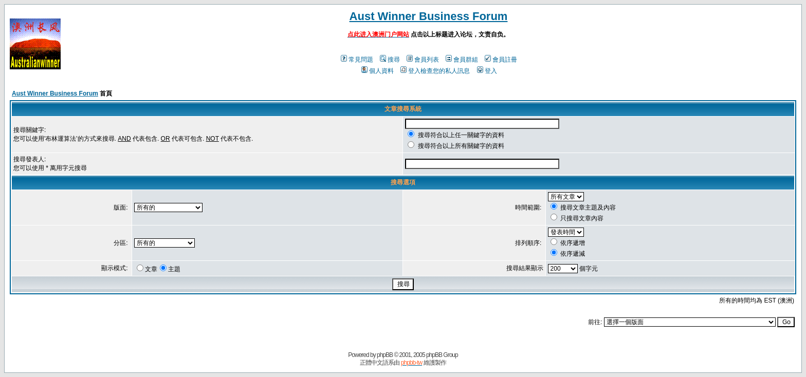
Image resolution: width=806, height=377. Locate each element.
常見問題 (357, 59)
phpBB (385, 355)
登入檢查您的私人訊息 (435, 70)
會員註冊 (501, 59)
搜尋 (390, 59)
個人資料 (377, 70)
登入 (487, 70)
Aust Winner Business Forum (429, 16)
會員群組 (462, 59)
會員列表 (423, 59)
